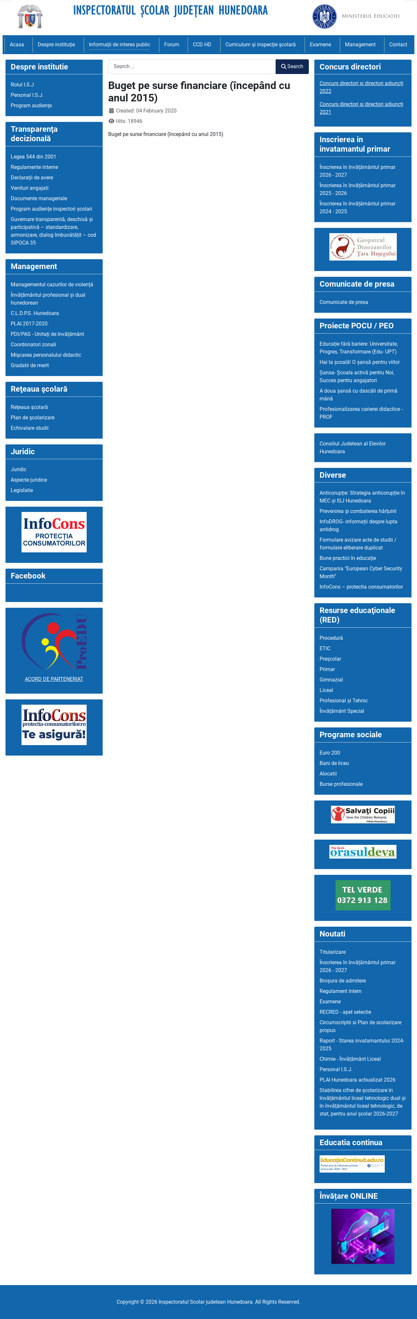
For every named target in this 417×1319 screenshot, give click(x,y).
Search (292, 66)
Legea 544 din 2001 (33, 157)
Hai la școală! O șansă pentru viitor (360, 362)
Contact (398, 44)
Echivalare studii (30, 428)
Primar (327, 669)
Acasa (17, 44)
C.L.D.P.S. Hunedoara (35, 313)
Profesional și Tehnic (344, 700)
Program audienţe (31, 105)
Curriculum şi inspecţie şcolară (260, 44)
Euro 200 (330, 753)
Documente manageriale (39, 198)
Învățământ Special (342, 711)
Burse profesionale (341, 784)
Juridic (18, 469)
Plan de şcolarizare (32, 417)
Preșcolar (330, 659)
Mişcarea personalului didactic (46, 355)
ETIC (325, 648)
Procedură (331, 638)
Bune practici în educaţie (348, 558)
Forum (171, 44)
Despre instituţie (56, 44)
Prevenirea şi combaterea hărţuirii (358, 511)
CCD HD (202, 44)
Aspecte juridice (29, 480)
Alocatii (328, 774)
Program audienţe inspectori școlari (51, 209)
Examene (320, 44)
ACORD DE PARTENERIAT (54, 679)
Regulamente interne (34, 167)
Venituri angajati (30, 188)
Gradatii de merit (30, 365)
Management (360, 44)
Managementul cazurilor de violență (52, 284)
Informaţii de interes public (119, 44)
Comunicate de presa (344, 302)
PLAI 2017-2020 (29, 324)
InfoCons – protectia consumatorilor (361, 587)
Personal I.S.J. (27, 95)
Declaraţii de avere (32, 177)
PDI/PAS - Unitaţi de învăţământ (47, 334)
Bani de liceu (334, 763)
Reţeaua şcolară (29, 407)
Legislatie (22, 490)
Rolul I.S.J (22, 85)
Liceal (326, 690)
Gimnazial (331, 680)
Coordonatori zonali (33, 344)
